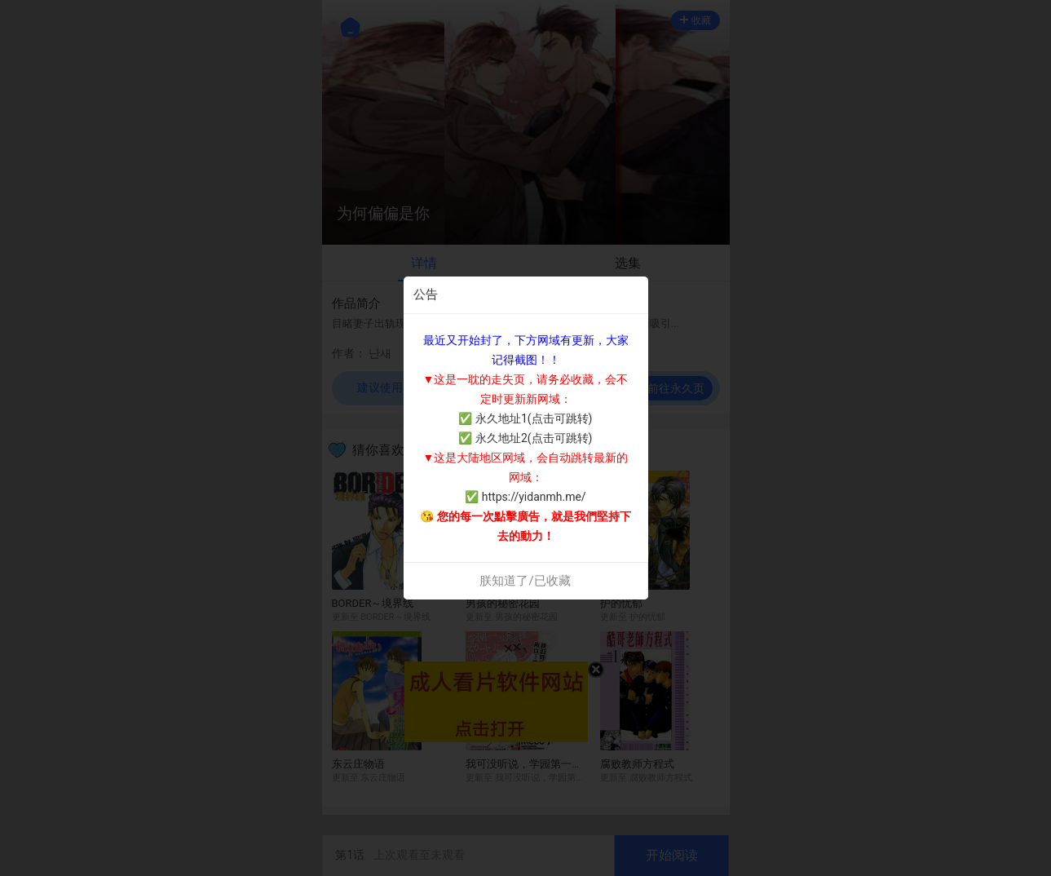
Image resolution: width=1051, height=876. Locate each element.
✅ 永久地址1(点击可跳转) (525, 418)
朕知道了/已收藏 (524, 580)
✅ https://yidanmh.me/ (525, 496)
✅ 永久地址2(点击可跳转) (525, 438)
